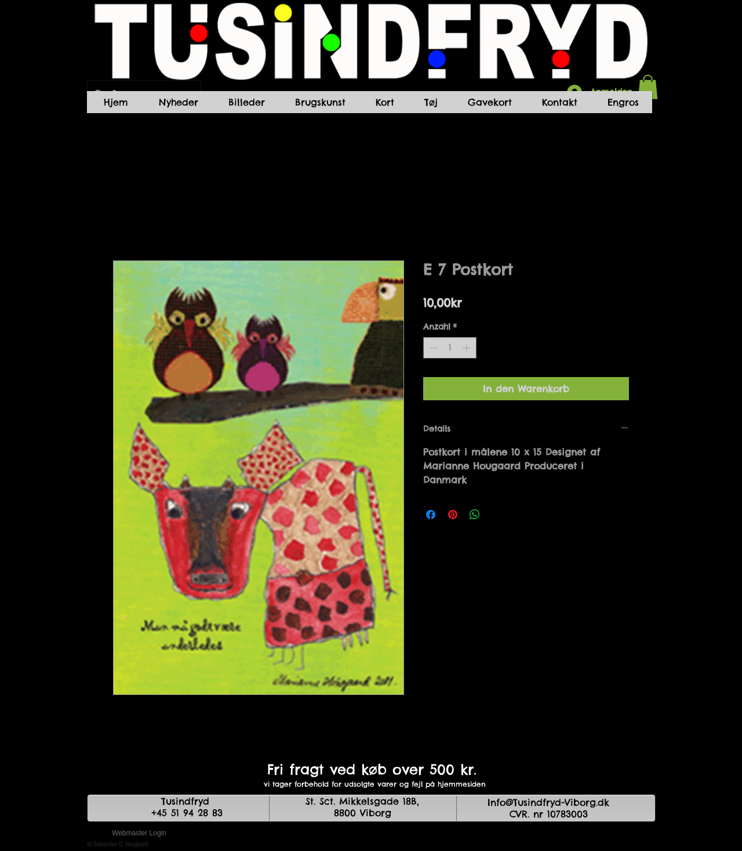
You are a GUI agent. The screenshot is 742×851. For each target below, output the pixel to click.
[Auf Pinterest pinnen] (453, 515)
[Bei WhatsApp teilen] (475, 515)
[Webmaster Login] (139, 833)
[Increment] (467, 348)
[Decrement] (432, 348)
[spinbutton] (449, 348)
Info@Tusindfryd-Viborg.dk (548, 802)
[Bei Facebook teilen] (431, 515)
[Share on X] (497, 515)
